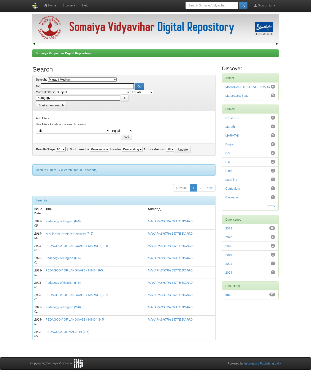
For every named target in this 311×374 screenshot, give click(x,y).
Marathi (230, 126)
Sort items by (79, 149)
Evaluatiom (232, 197)
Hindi (228, 171)
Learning (231, 179)
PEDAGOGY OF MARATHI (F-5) (67, 331)
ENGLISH (232, 118)
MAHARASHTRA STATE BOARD (170, 221)
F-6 (227, 162)
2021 (228, 263)
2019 (228, 255)
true (228, 294)
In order (115, 149)
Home (50, 5)
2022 (228, 237)
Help (85, 5)
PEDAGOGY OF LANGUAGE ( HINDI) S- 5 (75, 319)
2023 (228, 228)
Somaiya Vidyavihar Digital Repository (63, 53)
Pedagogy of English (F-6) (63, 221)
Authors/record (154, 149)
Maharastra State (237, 95)
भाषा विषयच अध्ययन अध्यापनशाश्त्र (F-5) (69, 233)
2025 (228, 246)
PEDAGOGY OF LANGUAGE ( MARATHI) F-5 (77, 246)
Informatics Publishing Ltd (261, 363)
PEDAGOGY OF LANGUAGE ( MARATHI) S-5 (77, 295)
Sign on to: (264, 5)
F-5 (227, 153)
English (230, 144)
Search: (41, 79)
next (210, 188)
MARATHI (232, 135)
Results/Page (45, 149)
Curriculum (232, 188)
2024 (228, 272)
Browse (69, 5)
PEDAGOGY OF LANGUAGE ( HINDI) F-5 (74, 270)
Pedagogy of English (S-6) (63, 307)
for (38, 86)
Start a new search (51, 105)
